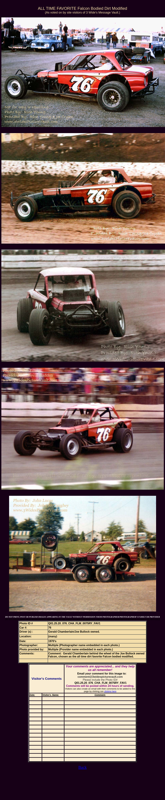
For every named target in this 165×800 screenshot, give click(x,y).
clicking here (110, 691)
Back (82, 767)
